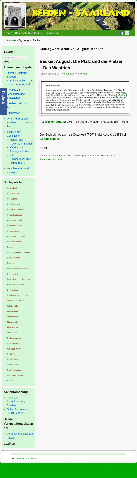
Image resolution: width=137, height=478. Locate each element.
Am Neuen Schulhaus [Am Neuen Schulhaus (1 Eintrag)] (16, 210)
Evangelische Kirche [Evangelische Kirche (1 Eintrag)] (16, 301)
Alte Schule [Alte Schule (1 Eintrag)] (12, 199)
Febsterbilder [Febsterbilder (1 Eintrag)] (12, 306)
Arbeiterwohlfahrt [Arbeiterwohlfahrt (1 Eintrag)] (14, 226)
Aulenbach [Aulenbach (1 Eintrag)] (11, 236)
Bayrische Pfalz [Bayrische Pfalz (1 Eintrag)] (13, 258)
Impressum (52, 33)
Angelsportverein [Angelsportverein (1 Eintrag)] (14, 220)
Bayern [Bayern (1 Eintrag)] (10, 247)
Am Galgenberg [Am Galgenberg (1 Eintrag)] (13, 204)
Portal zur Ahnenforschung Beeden (16, 401)
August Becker (100, 155)
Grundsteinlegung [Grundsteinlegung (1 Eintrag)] (14, 370)
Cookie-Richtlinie (90, 473)
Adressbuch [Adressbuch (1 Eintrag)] (12, 188)
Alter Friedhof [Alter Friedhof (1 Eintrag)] (13, 194)
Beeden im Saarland (27, 458)
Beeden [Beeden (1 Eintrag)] (10, 263)
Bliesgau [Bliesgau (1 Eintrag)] (26, 279)
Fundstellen (13, 112)
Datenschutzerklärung (28, 33)
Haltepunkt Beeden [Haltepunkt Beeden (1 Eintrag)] (15, 375)
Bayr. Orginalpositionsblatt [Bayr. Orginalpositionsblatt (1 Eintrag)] (18, 252)
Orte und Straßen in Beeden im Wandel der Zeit (20, 122)
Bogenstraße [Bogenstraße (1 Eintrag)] (12, 290)
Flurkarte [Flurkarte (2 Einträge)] (12, 327)
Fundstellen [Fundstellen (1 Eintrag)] (12, 333)
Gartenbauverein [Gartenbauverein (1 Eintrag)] (14, 338)
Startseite (11, 40)
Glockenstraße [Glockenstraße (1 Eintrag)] (13, 359)
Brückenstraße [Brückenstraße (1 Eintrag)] (13, 295)
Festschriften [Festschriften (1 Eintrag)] (12, 317)
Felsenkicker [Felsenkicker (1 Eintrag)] (12, 311)
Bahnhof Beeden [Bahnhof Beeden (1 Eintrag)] (14, 242)
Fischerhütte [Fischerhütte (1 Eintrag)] (12, 322)
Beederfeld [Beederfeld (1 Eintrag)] (11, 279)
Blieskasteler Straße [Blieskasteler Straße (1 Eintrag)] (15, 285)
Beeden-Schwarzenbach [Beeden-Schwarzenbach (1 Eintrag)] (17, 269)
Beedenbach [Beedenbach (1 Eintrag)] (12, 274)
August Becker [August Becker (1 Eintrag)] (13, 231)
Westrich (112, 155)
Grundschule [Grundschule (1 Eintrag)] (12, 365)
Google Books (49, 138)
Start (9, 33)
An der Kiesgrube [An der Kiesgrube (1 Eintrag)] (14, 215)
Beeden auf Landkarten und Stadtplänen (16, 94)
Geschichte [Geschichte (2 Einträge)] (14, 348)
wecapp (83, 73)
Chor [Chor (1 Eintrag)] (28, 295)
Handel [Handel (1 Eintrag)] (10, 381)
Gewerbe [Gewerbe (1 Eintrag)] (11, 354)
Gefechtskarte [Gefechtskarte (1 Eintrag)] (13, 343)
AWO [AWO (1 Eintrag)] (24, 236)
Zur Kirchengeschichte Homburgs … (20, 159)
